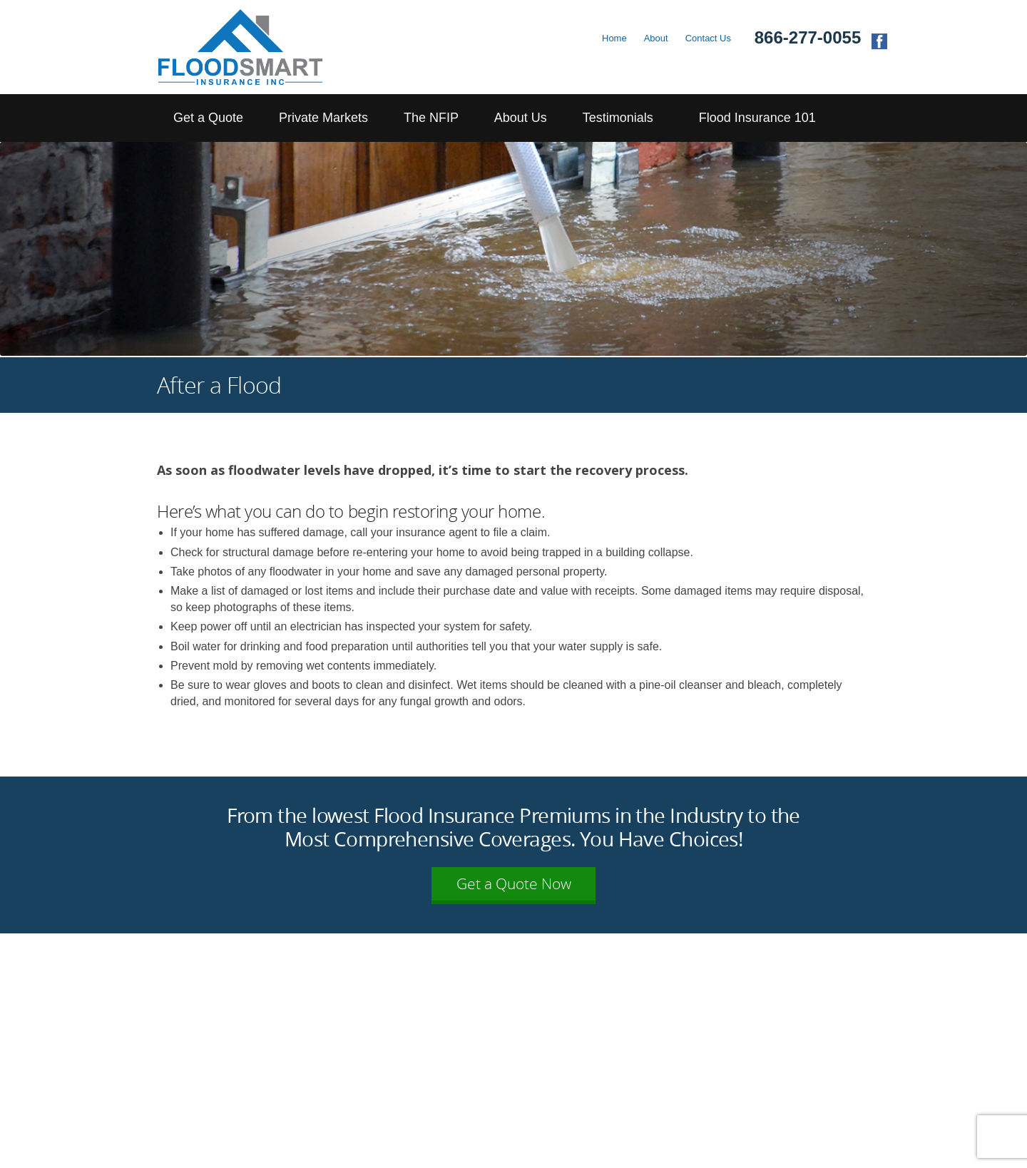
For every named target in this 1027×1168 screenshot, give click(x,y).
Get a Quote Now (513, 883)
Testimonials (618, 118)
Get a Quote (208, 118)
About (656, 38)
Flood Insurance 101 (757, 118)
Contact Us (708, 38)
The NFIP (431, 118)
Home (614, 38)
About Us (520, 118)
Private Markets (323, 118)
